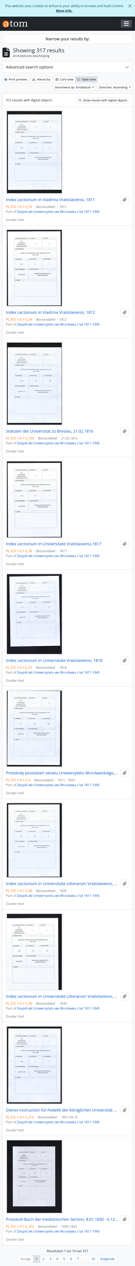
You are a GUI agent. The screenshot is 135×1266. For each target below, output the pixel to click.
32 (93, 1259)
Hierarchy (41, 79)
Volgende (107, 1259)
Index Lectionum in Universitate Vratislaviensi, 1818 (54, 660)
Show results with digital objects (103, 100)
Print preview (15, 79)
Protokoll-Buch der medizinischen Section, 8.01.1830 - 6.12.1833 (62, 1219)
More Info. (64, 11)
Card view (64, 79)
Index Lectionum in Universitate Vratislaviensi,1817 (53, 543)
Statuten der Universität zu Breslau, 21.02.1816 (49, 431)
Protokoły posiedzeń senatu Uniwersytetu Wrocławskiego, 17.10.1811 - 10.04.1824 (62, 773)
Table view (86, 79)
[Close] (130, 6)
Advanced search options (29, 67)
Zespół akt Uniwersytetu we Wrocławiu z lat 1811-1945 (58, 211)
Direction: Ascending (113, 87)
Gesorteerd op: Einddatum (73, 87)
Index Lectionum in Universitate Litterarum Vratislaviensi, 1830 (62, 996)
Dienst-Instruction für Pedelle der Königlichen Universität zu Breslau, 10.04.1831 (62, 1110)
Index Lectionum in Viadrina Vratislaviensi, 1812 (50, 312)
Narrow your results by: (68, 39)
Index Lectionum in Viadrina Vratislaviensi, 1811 (50, 199)
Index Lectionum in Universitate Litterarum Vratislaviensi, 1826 (62, 883)
